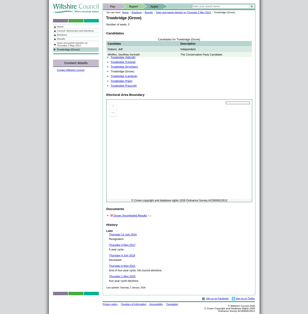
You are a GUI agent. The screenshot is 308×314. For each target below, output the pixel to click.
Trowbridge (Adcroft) (123, 57)
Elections (137, 12)
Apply (154, 6)
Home (125, 12)
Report (133, 6)
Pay (112, 6)
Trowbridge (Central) (123, 62)
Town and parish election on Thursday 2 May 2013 (183, 12)
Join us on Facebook (217, 298)
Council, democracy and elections (75, 30)
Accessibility (156, 304)
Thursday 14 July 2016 (123, 234)
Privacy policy (110, 304)
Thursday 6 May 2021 (122, 265)
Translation (172, 304)
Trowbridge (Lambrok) (124, 76)
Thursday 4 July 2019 (122, 255)
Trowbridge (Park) (121, 81)
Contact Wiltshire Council (70, 70)
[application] (179, 150)
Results (149, 12)
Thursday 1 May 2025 (122, 276)
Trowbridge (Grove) (68, 49)
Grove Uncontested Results (130, 215)
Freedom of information (133, 304)
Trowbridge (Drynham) (124, 66)
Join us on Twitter (245, 298)
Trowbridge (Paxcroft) (124, 85)
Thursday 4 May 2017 (122, 245)
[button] (113, 106)
